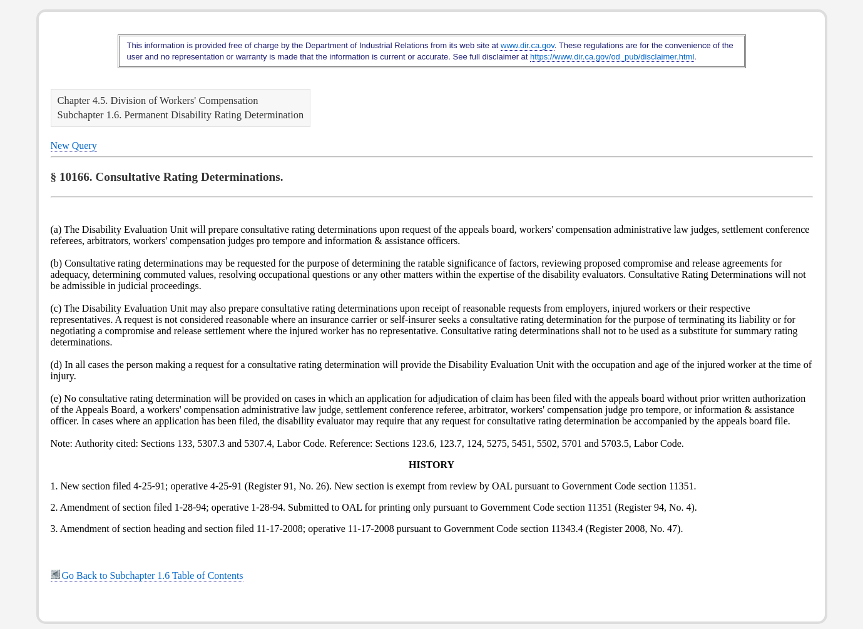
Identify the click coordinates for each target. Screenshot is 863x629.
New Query (74, 145)
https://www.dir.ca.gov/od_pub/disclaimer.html (612, 56)
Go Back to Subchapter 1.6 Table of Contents (147, 575)
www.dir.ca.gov (527, 45)
